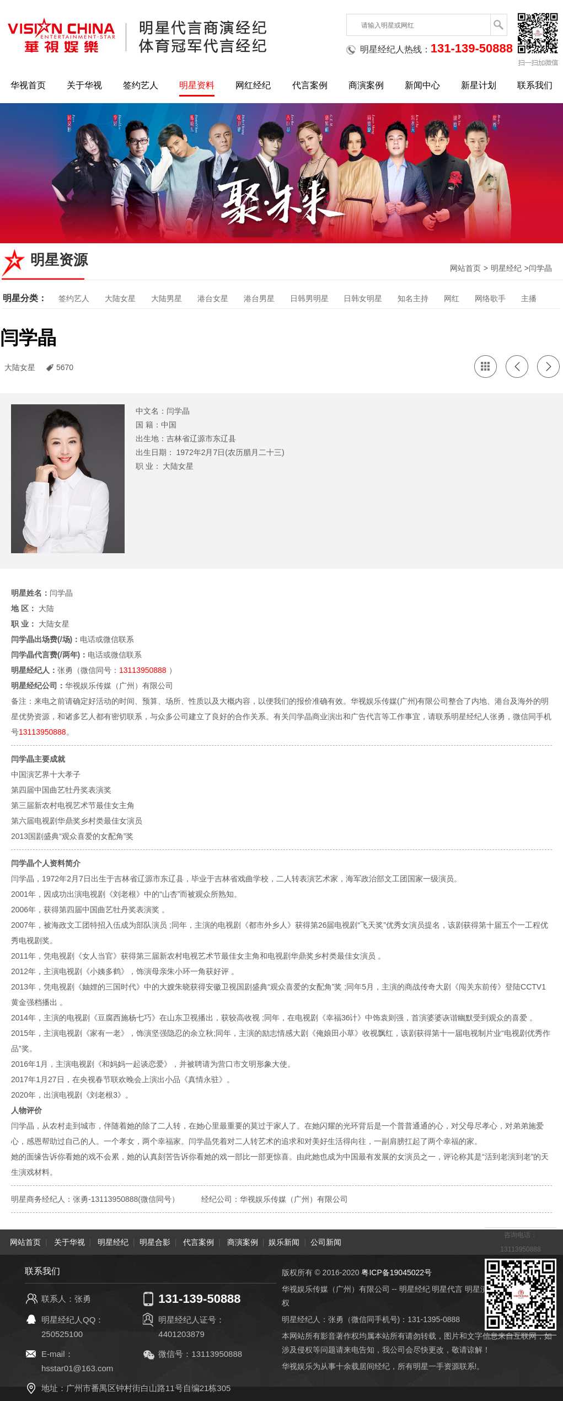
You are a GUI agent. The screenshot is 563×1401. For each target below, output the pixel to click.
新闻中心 (422, 85)
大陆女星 (120, 298)
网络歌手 (490, 298)
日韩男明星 (309, 298)
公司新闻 (325, 1242)
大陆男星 (166, 298)
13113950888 (143, 670)
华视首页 (28, 85)
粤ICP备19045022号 (396, 1272)
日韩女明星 (363, 298)
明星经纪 (506, 268)
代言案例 (310, 85)
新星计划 (478, 85)
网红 (451, 298)
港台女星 (212, 298)
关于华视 (84, 85)
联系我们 (535, 85)
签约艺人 (140, 85)
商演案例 (366, 85)
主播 (529, 298)
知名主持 (413, 298)
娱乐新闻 (284, 1242)
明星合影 (155, 1242)
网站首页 (465, 268)
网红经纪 (253, 85)
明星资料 (197, 85)
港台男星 (259, 298)
